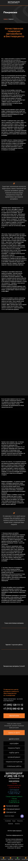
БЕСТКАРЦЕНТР (14, 2)
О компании (8, 821)
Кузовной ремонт (12, 806)
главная (5, 19)
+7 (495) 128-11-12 (13, 704)
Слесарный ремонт (13, 809)
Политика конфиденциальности (14, 835)
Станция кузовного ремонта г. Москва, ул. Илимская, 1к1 (14, 799)
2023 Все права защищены (15, 830)
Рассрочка (20, 821)
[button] (14, 715)
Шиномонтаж (11, 812)
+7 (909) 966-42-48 (14, 802)
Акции (13, 821)
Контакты (17, 823)
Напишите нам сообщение (9, 815)
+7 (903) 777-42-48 (14, 793)
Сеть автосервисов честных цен (13, 3)
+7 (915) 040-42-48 (13, 708)
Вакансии (10, 823)
